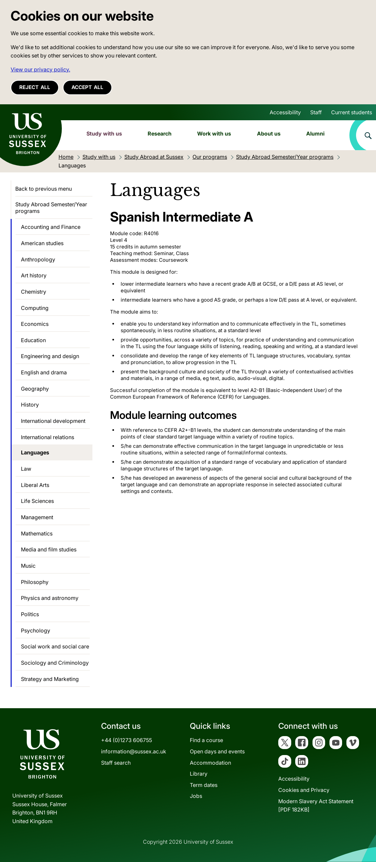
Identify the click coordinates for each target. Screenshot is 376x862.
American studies (42, 243)
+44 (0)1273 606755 (126, 740)
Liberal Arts (35, 485)
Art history (34, 275)
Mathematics (37, 533)
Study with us (104, 133)
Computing (35, 308)
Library (198, 773)
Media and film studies (48, 549)
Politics (30, 614)
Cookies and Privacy (303, 790)
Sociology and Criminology (55, 662)
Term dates (203, 785)
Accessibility (285, 112)
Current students (351, 112)
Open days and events (217, 751)
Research (160, 133)
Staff (316, 112)
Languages (35, 452)
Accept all (87, 87)
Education (33, 340)
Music (28, 565)
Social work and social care (55, 646)
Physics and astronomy (49, 598)
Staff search (116, 762)
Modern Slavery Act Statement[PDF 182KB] (315, 805)
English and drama (44, 372)
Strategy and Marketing (50, 679)
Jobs (196, 796)
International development (53, 421)
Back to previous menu (43, 188)
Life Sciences (37, 501)
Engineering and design (50, 356)
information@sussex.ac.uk (133, 751)
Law (26, 468)
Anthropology (38, 259)
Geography (35, 388)
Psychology (35, 630)
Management (37, 517)
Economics (35, 324)
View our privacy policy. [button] (40, 69)
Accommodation (210, 762)
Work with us (214, 133)
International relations (47, 437)
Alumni (315, 133)
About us (269, 133)
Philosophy (35, 582)
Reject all (34, 87)
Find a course (206, 740)
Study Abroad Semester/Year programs (51, 207)
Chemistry (33, 291)
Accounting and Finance (50, 227)
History (30, 404)
